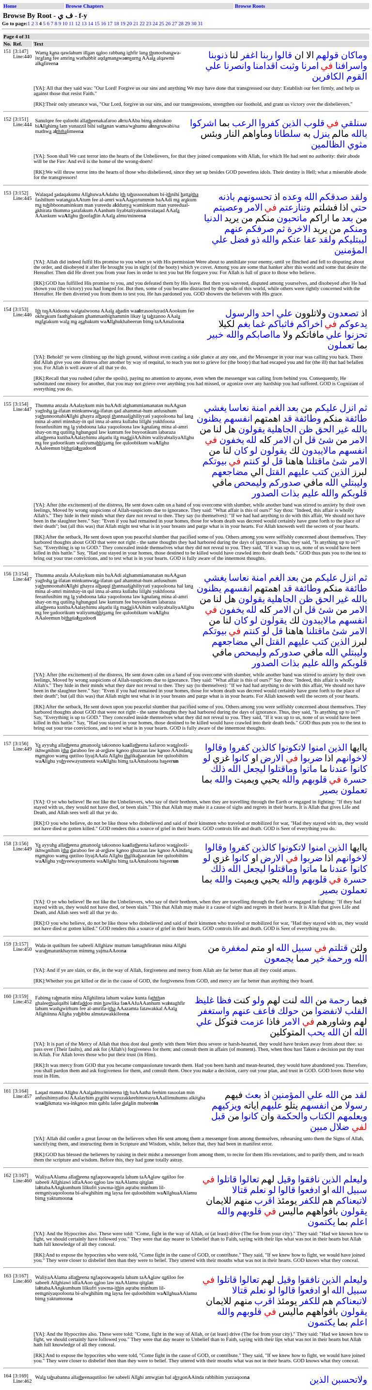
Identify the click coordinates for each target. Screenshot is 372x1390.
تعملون (340, 345)
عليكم (326, 408)
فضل (239, 239)
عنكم (291, 239)
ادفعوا (309, 1190)
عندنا (338, 769)
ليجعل (254, 769)
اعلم (358, 1222)
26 (168, 23)
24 (155, 23)
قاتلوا (227, 1179)
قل (310, 440)
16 (103, 23)
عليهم (299, 472)
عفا (310, 239)
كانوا (240, 758)
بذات (290, 493)
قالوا (283, 55)
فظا (224, 1000)
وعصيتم (228, 207)
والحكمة (292, 1116)
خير (318, 958)
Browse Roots (250, 6)
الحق (324, 429)
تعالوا (249, 1179)
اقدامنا (265, 66)
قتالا (240, 1190)
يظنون (209, 418)
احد (267, 313)
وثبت (289, 66)
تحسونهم (254, 197)
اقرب (264, 1200)
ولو (258, 1000)
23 (149, 23)
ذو (255, 239)
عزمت (252, 1021)
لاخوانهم (351, 758)
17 (110, 23)
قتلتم (338, 948)
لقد (361, 1095)
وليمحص (250, 482)
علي (213, 66)
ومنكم (355, 229)
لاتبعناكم (351, 1200)
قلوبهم (314, 779)
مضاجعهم (230, 472)
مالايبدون (319, 450)
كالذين (264, 747)
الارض (271, 758)
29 (187, 23)
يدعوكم (353, 324)
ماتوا (308, 769)
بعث (253, 1095)
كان (241, 450)
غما (258, 324)
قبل (218, 1116)
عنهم (233, 229)
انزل (348, 408)
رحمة (339, 1000)
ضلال (339, 1127)
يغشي (215, 408)
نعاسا (239, 408)
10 (65, 23)
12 (77, 23)
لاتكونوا (292, 747)
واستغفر (214, 1011)
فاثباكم (281, 324)
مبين (318, 1127)
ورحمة (339, 958)
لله (251, 440)
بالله (359, 134)
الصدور (265, 493)
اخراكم (309, 324)
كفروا (269, 123)
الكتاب (322, 1116)
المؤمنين (350, 250)
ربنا (266, 55)
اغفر (249, 55)
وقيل (286, 1179)
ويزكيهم (226, 1105)
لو (254, 450)
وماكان (354, 55)
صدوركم (285, 482)
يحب (316, 1032)
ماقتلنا (318, 461)
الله (310, 197)
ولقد (358, 197)
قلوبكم (354, 493)
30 (194, 23)
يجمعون (279, 958)
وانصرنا (237, 66)
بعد (347, 218)
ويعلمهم (352, 1116)
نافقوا (309, 1179)
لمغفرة (234, 948)
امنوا (317, 747)
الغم (277, 408)
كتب (320, 472)
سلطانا (287, 134)
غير (342, 429)
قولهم (327, 55)
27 (174, 23)
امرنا (310, 66)
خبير (215, 334)
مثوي (357, 144)
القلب (356, 1011)
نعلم (258, 1190)
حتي (359, 207)
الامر (254, 207)
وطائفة (307, 418)
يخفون (231, 440)
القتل (275, 472)
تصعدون (343, 313)
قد (287, 418)
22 (142, 23)
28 (181, 23)
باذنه (226, 197)
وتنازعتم (294, 207)
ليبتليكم (352, 239)
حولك (288, 1011)
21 (136, 23)
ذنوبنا (218, 55)
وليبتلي (354, 482)
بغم (243, 324)
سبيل (302, 948)
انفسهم (238, 418)
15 (97, 23)
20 (129, 23)
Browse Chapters (85, 6)
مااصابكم (263, 334)
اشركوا (203, 123)
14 (90, 23)
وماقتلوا (282, 769)
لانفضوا (328, 1011)
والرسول (242, 313)
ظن (306, 429)
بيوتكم (214, 461)
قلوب (314, 123)
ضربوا (311, 758)
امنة (258, 408)
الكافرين (328, 76)
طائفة (356, 418)
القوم (356, 76)
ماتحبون (292, 218)
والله (270, 239)
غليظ (204, 1000)
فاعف (264, 1011)
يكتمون (321, 1222)
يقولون (251, 429)
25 (161, 23)
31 (200, 23)
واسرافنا (351, 66)
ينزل (321, 134)
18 (116, 23)
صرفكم (260, 229)
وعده (292, 197)
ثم (280, 229)
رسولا (356, 1105)
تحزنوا (355, 334)
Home (9, 6)
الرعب (244, 123)
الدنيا (213, 218)
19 (122, 23)
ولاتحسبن (349, 1379)
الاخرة (298, 229)
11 (71, 23)
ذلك (218, 769)
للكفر (309, 1200)
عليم (310, 493)
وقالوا (216, 747)
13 (84, 23)
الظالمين (328, 144)
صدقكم (333, 197)
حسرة (355, 779)
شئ (326, 440)
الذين (291, 123)
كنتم (251, 461)
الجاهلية (281, 429)
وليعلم (355, 1179)
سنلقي (354, 123)
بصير (329, 790)
